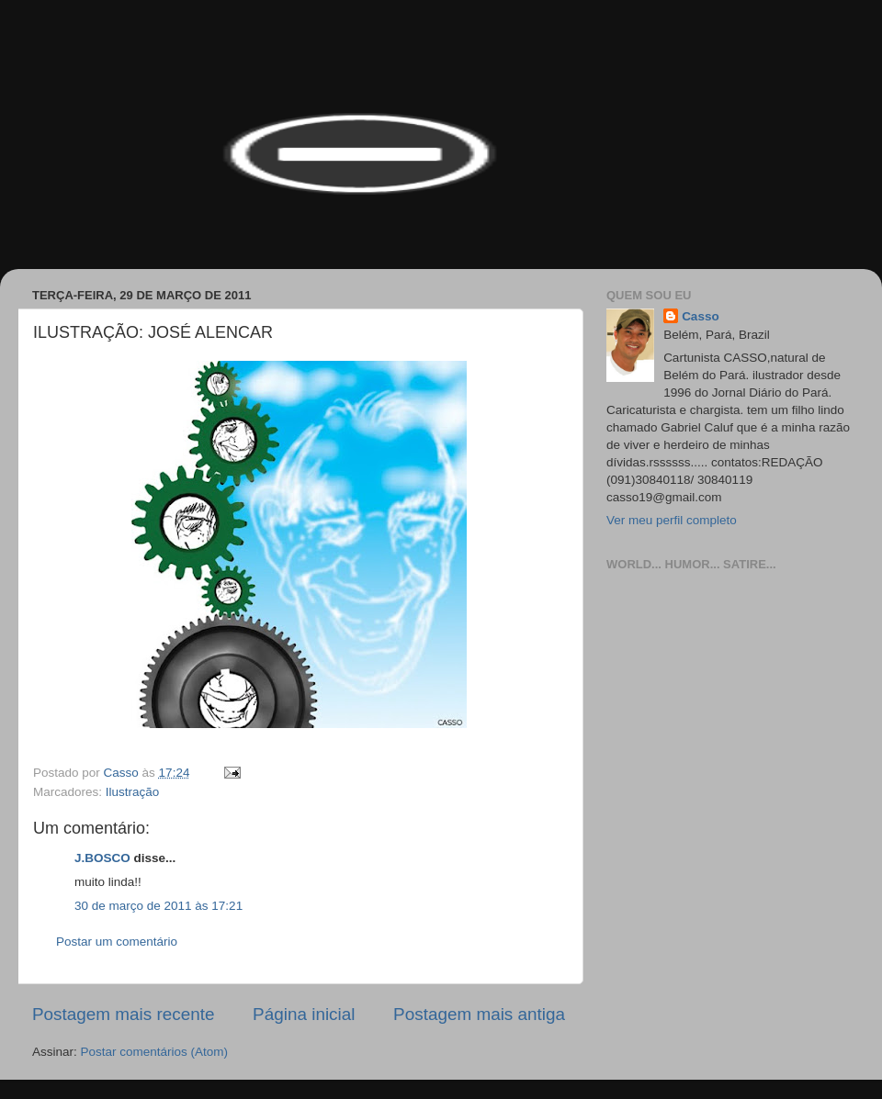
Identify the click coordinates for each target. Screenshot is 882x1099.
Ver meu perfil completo (671, 520)
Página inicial (304, 1014)
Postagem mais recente (123, 1014)
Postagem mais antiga (479, 1014)
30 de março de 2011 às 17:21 (158, 906)
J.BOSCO (102, 858)
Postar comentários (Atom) (155, 1052)
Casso (700, 316)
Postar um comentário (116, 941)
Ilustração (133, 792)
